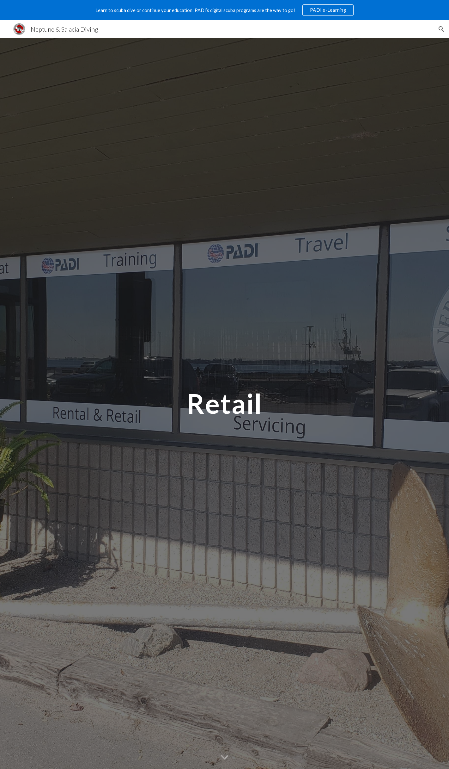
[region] (224, 10)
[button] (441, 29)
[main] (224, 403)
